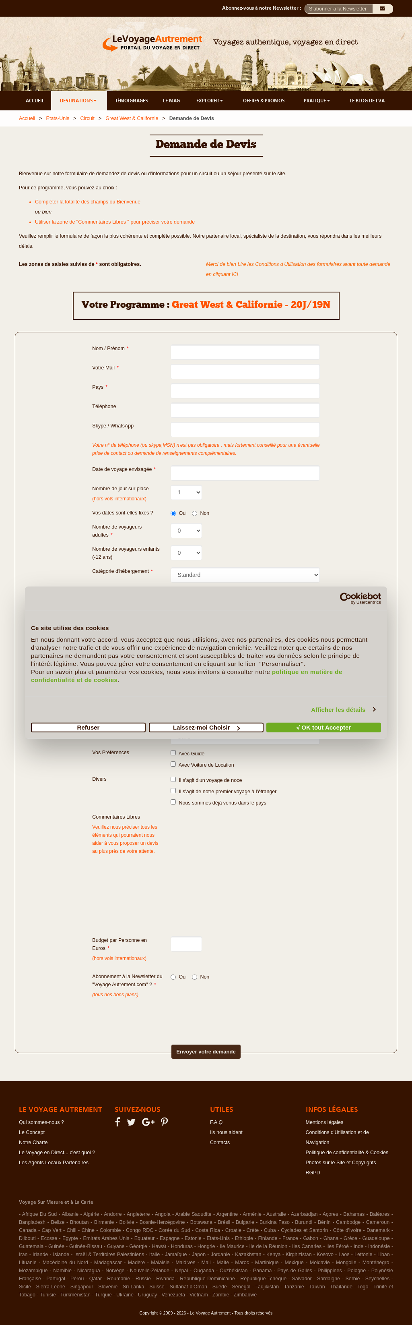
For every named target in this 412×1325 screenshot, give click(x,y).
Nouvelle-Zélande (149, 1270)
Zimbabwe (245, 1295)
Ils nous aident (226, 1132)
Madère (136, 1262)
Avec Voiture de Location (202, 764)
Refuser (88, 727)
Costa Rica (207, 1230)
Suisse (157, 1287)
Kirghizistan (299, 1254)
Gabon (311, 1238)
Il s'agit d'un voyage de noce (206, 780)
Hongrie (206, 1246)
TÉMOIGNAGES (131, 101)
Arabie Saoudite (193, 1214)
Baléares (379, 1214)
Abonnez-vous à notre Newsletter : (263, 8)
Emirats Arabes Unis (106, 1238)
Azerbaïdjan (304, 1214)
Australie (276, 1214)
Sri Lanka (133, 1287)
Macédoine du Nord (65, 1262)
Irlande (40, 1254)
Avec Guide (187, 753)
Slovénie (107, 1287)
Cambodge (348, 1222)
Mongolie (346, 1262)
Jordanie (220, 1254)
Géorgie (138, 1246)
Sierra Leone (50, 1287)
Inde (358, 1246)
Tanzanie (294, 1287)
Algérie (91, 1214)
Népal (181, 1270)
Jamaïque (176, 1254)
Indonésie (379, 1246)
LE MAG (171, 101)
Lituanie (28, 1262)
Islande (61, 1254)
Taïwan (317, 1287)
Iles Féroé (337, 1246)
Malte (223, 1262)
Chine (88, 1230)
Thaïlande (341, 1287)
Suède (219, 1287)
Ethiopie (244, 1238)
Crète (253, 1230)
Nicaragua (88, 1270)
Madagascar (108, 1262)
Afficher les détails (338, 709)
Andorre (113, 1214)
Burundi (303, 1222)
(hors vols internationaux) (119, 958)
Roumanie (118, 1278)
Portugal (55, 1278)
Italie (154, 1254)
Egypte (70, 1238)
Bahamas (354, 1214)
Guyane (116, 1246)
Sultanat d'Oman (188, 1287)
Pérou (77, 1278)
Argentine (227, 1214)
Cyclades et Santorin (304, 1230)
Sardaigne (328, 1278)
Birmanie (104, 1222)
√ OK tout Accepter (324, 727)
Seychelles (377, 1278)
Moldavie (320, 1262)
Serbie (352, 1278)
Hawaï (159, 1246)
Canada (28, 1230)
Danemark (378, 1230)
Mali (206, 1262)
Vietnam (199, 1295)
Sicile (25, 1287)
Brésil (224, 1222)
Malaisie (160, 1262)
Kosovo (325, 1254)
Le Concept (32, 1132)
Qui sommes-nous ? (41, 1122)
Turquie (103, 1295)
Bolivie (126, 1222)
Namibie (62, 1270)
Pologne (356, 1270)
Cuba (270, 1230)
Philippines (329, 1270)
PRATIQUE (317, 101)
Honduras (182, 1246)
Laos (343, 1254)
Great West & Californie (131, 118)
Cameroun (377, 1222)
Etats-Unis (58, 118)
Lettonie (363, 1254)
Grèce (350, 1238)
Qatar (95, 1278)
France (290, 1238)
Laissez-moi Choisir (206, 727)
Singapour (81, 1287)
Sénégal (241, 1287)
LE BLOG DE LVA (367, 101)
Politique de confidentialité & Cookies (347, 1152)
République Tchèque (263, 1278)
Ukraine (125, 1295)
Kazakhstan (248, 1254)
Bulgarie (245, 1222)
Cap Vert (51, 1230)
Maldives (185, 1262)
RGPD (313, 1173)
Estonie (193, 1238)
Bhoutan (79, 1222)
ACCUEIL (35, 101)
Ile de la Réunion (268, 1246)
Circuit (87, 118)
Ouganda (204, 1270)
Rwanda (165, 1278)
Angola (163, 1214)
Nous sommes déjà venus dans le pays (218, 802)
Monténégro (376, 1262)
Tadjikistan (267, 1287)
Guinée (56, 1246)
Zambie (220, 1295)
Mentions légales (325, 1122)
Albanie (70, 1214)
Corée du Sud (174, 1230)
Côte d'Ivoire (347, 1230)
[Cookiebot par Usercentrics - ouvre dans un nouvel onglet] (346, 598)
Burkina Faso (275, 1222)
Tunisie (48, 1295)
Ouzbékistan (233, 1270)
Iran (23, 1254)
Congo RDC (139, 1230)
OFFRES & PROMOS (263, 101)
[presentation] (192, 1015)
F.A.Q (216, 1122)
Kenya (273, 1254)
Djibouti (27, 1238)
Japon (199, 1254)
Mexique (293, 1262)
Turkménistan (75, 1295)
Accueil (27, 118)
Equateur (144, 1238)
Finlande (267, 1238)
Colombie (110, 1230)
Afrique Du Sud (39, 1214)
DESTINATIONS (79, 101)
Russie (143, 1278)
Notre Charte (33, 1142)
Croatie (233, 1230)
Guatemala (31, 1246)
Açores (330, 1214)
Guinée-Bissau (85, 1246)
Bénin (324, 1222)
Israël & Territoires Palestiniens (109, 1254)
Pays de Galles (294, 1270)
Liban (383, 1254)
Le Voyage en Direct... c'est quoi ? (57, 1152)
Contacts (220, 1142)
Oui (178, 513)
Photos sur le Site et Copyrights (341, 1162)
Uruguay (147, 1295)
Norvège (114, 1270)
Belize (57, 1222)
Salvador (301, 1278)
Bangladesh (32, 1222)
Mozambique (33, 1270)
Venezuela (173, 1295)
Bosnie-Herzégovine (162, 1222)
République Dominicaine (207, 1278)
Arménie (252, 1214)
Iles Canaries (306, 1246)
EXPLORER (210, 101)
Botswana (201, 1222)
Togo (362, 1287)
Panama (262, 1270)
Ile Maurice (232, 1246)
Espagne (169, 1238)
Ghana (331, 1238)
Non (200, 513)
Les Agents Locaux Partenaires (54, 1162)
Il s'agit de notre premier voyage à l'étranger (223, 791)
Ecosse (49, 1238)
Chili (71, 1230)
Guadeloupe (375, 1238)
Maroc (242, 1262)
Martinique (266, 1262)
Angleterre (138, 1214)
